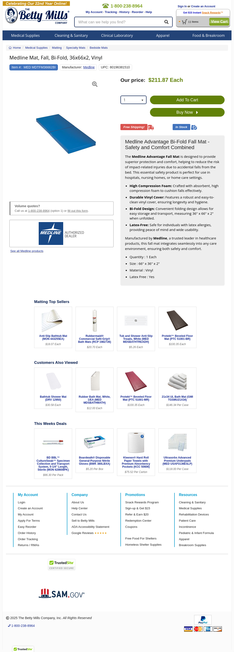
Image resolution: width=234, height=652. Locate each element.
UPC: (105, 67)
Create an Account (203, 6)
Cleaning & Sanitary (71, 35)
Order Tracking (28, 539)
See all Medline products (26, 251)
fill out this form (78, 210)
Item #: (17, 67)
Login (21, 502)
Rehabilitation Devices (194, 514)
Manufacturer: (72, 67)
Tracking (111, 12)
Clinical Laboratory (117, 35)
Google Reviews (83, 533)
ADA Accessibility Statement (90, 527)
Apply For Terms (29, 520)
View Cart (219, 22)
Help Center (80, 508)
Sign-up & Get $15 (137, 508)
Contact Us (79, 514)
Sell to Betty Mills (83, 520)
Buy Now (187, 112)
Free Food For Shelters (140, 538)
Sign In (182, 6)
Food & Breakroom (208, 35)
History (124, 12)
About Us (78, 502)
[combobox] (133, 100)
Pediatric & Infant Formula (196, 533)
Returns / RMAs (28, 545)
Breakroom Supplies (192, 545)
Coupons (131, 527)
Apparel (162, 35)
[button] (13, 134)
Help (149, 12)
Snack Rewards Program (142, 502)
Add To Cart (187, 100)
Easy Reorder (27, 527)
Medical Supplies (25, 35)
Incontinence (187, 527)
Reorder (137, 12)
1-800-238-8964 (39, 210)
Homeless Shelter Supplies (143, 544)
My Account (94, 12)
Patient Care (187, 520)
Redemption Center (138, 520)
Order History (27, 533)
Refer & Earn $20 (137, 514)
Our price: (132, 80)
